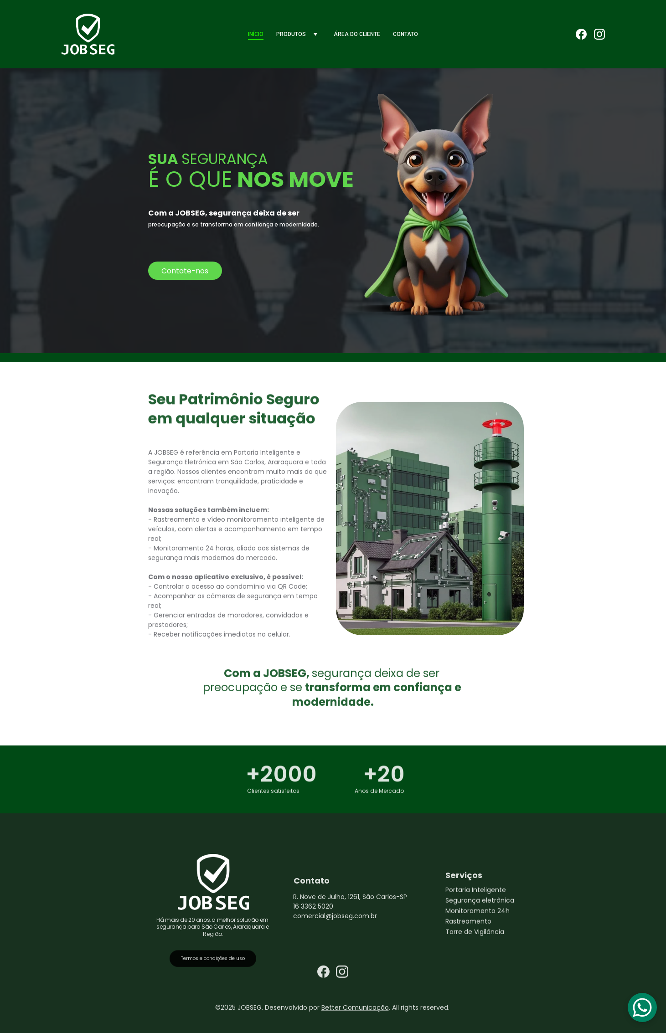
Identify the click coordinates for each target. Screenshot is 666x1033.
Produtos (291, 34)
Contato (405, 34)
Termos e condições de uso (213, 960)
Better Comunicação (355, 1008)
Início (255, 34)
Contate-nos (184, 271)
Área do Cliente (357, 34)
